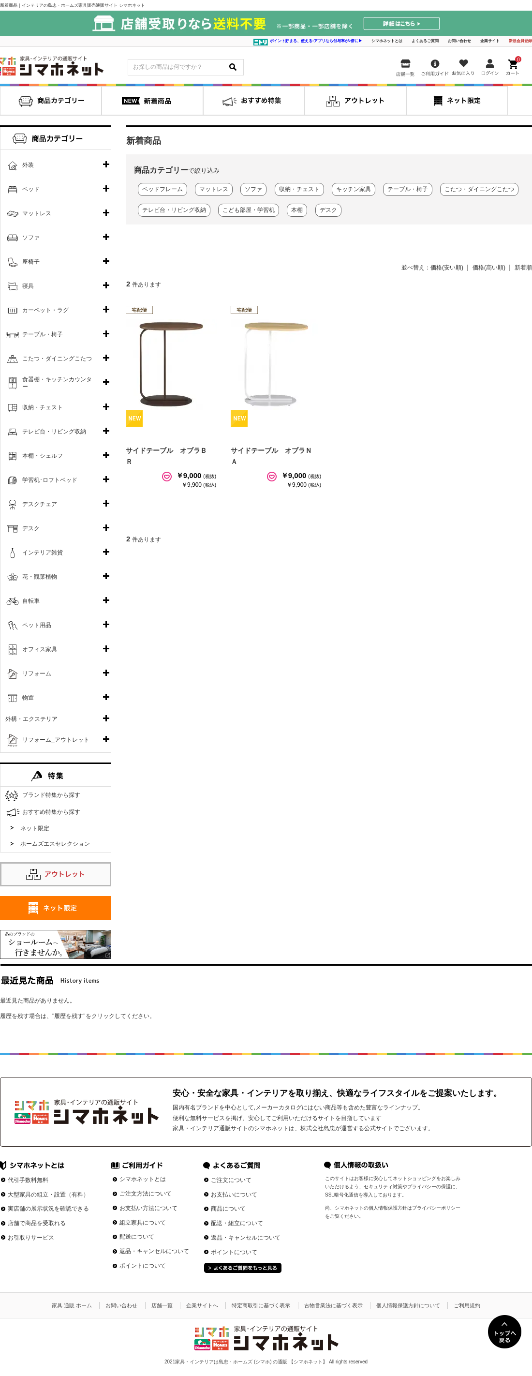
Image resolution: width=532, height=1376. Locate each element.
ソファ (31, 237)
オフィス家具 (39, 649)
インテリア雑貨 (42, 552)
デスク (31, 528)
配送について (136, 1236)
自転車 (31, 601)
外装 (28, 165)
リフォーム (36, 673)
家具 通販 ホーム (72, 1305)
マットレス (36, 213)
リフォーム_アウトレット (55, 739)
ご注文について (231, 1180)
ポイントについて (142, 1265)
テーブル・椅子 (42, 334)
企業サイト (490, 41)
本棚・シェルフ (42, 455)
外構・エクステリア (31, 719)
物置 (28, 697)
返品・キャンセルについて (154, 1251)
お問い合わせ (459, 41)
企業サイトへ (202, 1305)
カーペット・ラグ (45, 310)
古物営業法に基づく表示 (333, 1305)
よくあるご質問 (425, 41)
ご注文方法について (145, 1193)
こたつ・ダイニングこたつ (57, 358)
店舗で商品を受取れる (37, 1223)
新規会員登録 (520, 41)
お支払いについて (234, 1194)
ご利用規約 (467, 1305)
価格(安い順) (446, 267)
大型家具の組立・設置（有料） (48, 1194)
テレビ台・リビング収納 (54, 431)
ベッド (31, 189)
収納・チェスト (42, 407)
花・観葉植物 (39, 576)
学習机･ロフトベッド (49, 480)
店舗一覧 (162, 1305)
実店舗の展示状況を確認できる (48, 1208)
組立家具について (142, 1222)
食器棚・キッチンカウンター (57, 383)
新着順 (523, 267)
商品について (228, 1208)
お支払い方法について (148, 1208)
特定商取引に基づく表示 (261, 1305)
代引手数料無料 (28, 1180)
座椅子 (31, 261)
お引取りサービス (31, 1237)
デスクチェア (39, 504)
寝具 (28, 286)
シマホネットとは (386, 41)
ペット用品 (36, 625)
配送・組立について (237, 1223)
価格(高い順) (489, 267)
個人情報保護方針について (408, 1305)
